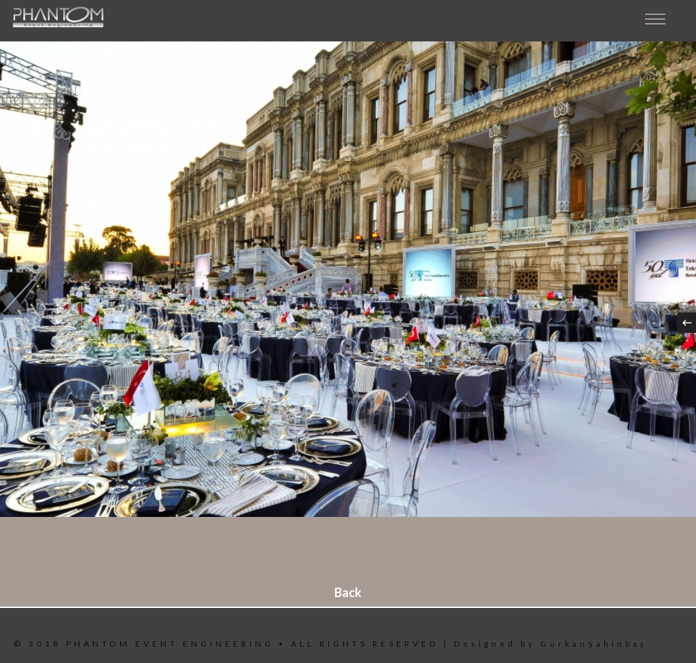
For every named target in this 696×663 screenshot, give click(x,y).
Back (348, 592)
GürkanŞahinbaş (593, 644)
